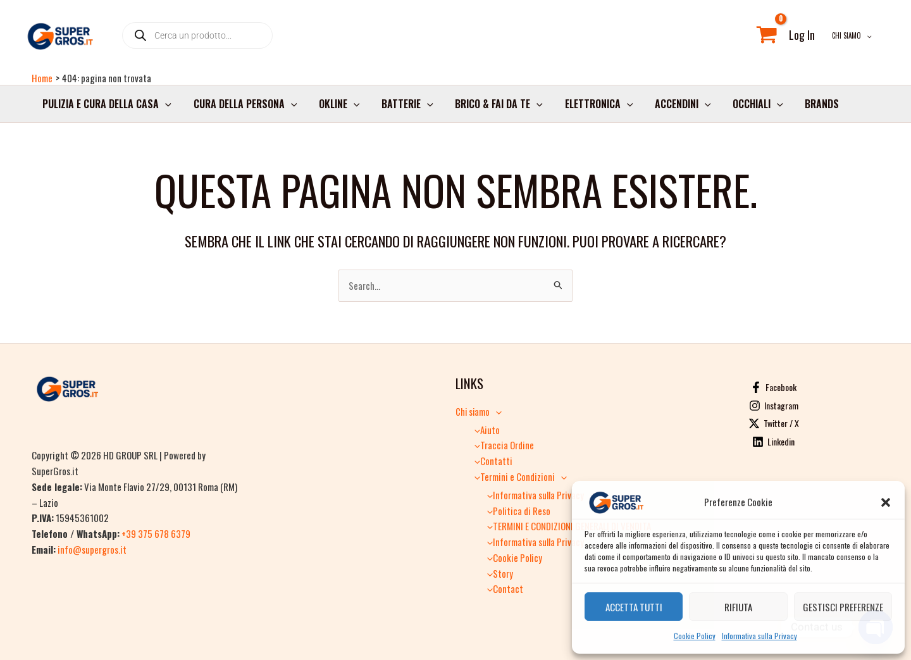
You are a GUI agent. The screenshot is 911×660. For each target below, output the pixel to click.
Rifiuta (738, 607)
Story (497, 573)
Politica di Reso (515, 511)
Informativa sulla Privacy (759, 635)
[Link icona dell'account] (807, 37)
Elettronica (589, 107)
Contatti (490, 461)
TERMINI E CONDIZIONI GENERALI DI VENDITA (566, 526)
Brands (808, 107)
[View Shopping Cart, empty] (772, 37)
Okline (335, 107)
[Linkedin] (773, 442)
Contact (502, 588)
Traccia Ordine (501, 445)
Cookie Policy (695, 635)
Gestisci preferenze (843, 607)
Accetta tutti (633, 607)
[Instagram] (773, 406)
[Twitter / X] (773, 424)
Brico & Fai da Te (491, 107)
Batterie (402, 107)
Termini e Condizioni (517, 476)
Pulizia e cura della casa (106, 107)
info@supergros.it (92, 549)
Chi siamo (854, 37)
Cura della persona (243, 107)
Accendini (672, 107)
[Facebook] (773, 388)
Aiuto (484, 430)
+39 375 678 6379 (155, 534)
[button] (885, 502)
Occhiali (745, 107)
